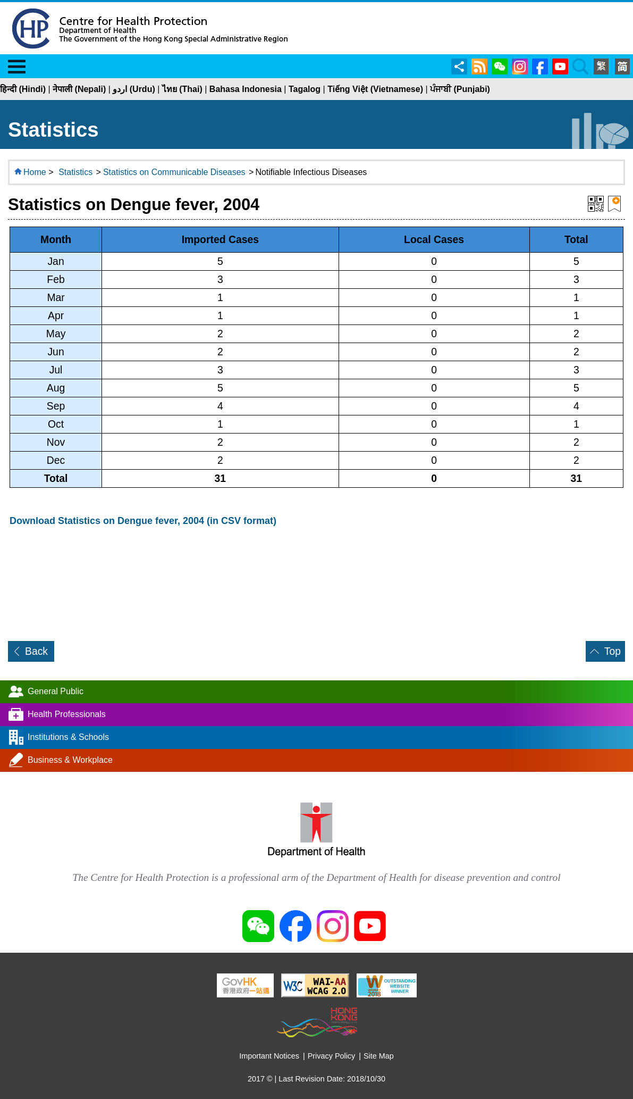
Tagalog (304, 89)
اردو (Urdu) (134, 89)
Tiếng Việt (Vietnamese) (375, 89)
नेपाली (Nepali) (79, 89)
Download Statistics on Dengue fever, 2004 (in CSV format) (143, 520)
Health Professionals (67, 713)
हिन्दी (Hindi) (23, 89)
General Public (55, 690)
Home (34, 172)
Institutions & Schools (68, 736)
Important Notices (269, 1056)
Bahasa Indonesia (245, 89)
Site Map (379, 1056)
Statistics (75, 172)
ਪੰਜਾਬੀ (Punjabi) (460, 89)
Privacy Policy (332, 1056)
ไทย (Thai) (182, 89)
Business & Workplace (70, 759)
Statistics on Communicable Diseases (174, 172)
